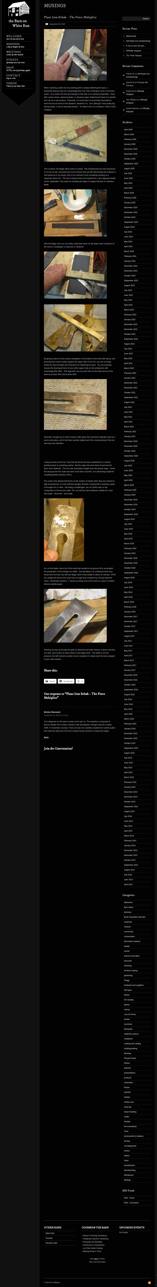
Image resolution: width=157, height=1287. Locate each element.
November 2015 (130, 738)
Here (96, 1259)
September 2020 (131, 456)
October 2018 (129, 568)
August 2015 (129, 753)
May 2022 (128, 358)
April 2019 (128, 539)
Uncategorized (130, 1146)
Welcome (15, 37)
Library (127, 1009)
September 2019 (131, 514)
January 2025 (129, 203)
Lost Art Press (130, 1014)
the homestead (130, 1126)
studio (126, 1117)
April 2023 (128, 305)
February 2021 (130, 431)
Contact (13, 76)
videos (127, 1156)
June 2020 (128, 470)
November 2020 (130, 446)
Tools (126, 1131)
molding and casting (132, 1044)
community (128, 932)
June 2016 (128, 704)
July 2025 (128, 173)
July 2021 (128, 407)
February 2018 (130, 607)
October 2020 (129, 451)
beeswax (127, 912)
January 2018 (129, 612)
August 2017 (129, 636)
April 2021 (128, 422)
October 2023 (129, 276)
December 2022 (130, 324)
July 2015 (128, 758)
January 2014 (129, 845)
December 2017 (130, 617)
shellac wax (129, 1102)
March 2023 (129, 310)
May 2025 (128, 183)
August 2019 (129, 519)
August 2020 (129, 461)
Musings (15, 45)
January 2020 (129, 495)
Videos (15, 84)
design (127, 946)
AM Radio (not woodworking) (138, 41)
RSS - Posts (129, 1198)
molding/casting (130, 1048)
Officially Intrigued (133, 51)
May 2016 (128, 709)
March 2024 (129, 251)
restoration (128, 1083)
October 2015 (129, 743)
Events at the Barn (132, 956)
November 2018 (130, 563)
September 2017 (131, 631)
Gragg (126, 980)
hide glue (128, 990)
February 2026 (130, 139)
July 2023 (128, 290)
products (127, 1078)
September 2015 (131, 748)
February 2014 (130, 841)
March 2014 (129, 836)
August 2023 (129, 285)
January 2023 (129, 319)
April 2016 (128, 714)
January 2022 (129, 378)
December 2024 (130, 207)
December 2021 (130, 383)
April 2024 (128, 246)
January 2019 (129, 553)
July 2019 (128, 524)
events (127, 951)
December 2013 (130, 850)
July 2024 (128, 232)
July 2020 (128, 466)
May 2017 (128, 651)
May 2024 (128, 242)
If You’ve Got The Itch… (136, 46)
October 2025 (129, 159)
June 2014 (128, 821)
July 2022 (128, 349)
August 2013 (129, 870)
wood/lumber (129, 1165)
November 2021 (130, 388)
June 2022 (128, 354)
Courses (49, 1238)
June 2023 (128, 295)
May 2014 (128, 826)
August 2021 (129, 402)
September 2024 (131, 222)
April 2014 (128, 831)
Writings (14, 53)
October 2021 (129, 393)
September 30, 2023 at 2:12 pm (56, 715)
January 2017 (129, 670)
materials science (131, 1034)
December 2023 (130, 266)
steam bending (130, 1112)
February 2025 (130, 198)
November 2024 (130, 212)
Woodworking (129, 1170)
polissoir (127, 1068)
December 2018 (130, 558)
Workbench (128, 1175)
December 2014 (130, 792)
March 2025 (129, 193)
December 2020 (130, 441)
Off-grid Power (130, 1058)
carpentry (128, 922)
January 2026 (129, 144)
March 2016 (129, 719)
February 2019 (130, 548)
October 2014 (129, 802)
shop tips (128, 1107)
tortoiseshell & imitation (133, 1136)
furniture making (131, 970)
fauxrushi (128, 961)
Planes (127, 1063)
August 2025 (129, 168)
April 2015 (128, 772)
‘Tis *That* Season (134, 56)
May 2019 (128, 534)
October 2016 (129, 685)
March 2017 (129, 660)
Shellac (127, 1097)
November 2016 (130, 680)
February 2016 (130, 724)
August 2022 (129, 344)
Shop (18, 69)
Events (15, 61)
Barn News (128, 907)
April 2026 (128, 130)
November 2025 (130, 154)
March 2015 (129, 777)
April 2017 (128, 655)
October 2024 (129, 217)
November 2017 (130, 621)
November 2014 (130, 797)
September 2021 (131, 397)
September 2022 (131, 339)
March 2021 (129, 427)
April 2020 (128, 480)
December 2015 (130, 733)
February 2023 (130, 315)
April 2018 (128, 597)
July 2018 (128, 582)
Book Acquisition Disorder (135, 917)
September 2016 (131, 690)
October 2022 (129, 334)
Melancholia (131, 36)
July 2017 (128, 641)
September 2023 (131, 280)
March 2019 (129, 543)
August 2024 (129, 227)
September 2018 (131, 573)
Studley (127, 1121)
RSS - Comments (131, 1203)
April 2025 (128, 188)
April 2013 (128, 884)
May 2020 (128, 475)
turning (127, 1141)
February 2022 (130, 373)
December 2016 (130, 675)
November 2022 (130, 329)
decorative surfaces (132, 941)
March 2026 (129, 134)
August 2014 (129, 811)
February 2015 (130, 782)
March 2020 (129, 485)
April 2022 (128, 363)
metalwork (128, 1039)
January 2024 (129, 261)
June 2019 (128, 529)
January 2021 (129, 436)
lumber (127, 1019)
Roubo (127, 1087)
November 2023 (130, 271)
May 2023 (128, 300)
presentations (129, 1073)
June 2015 (128, 763)
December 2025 (130, 149)
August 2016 (129, 694)
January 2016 (129, 729)
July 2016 (128, 699)
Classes (127, 927)
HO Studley (129, 1000)
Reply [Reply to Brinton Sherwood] (46, 737)
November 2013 (130, 855)
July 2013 (128, 875)
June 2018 (128, 587)
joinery (127, 1005)
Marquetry (128, 1029)
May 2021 (128, 417)
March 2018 (129, 602)
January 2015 (129, 787)
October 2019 (129, 509)
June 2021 (128, 412)
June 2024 (128, 237)
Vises (126, 1160)
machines (128, 1024)
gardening (128, 975)
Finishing (128, 966)
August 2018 (129, 578)
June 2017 (128, 646)
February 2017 (130, 665)
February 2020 (130, 490)
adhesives (128, 902)
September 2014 (131, 806)
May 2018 (128, 592)
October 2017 (129, 626)
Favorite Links (51, 1243)
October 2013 (129, 860)
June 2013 (128, 880)
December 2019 (130, 500)
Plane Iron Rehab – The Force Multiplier (70, 17)
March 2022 (129, 368)
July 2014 (128, 816)
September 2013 (131, 865)
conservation (129, 936)
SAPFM (127, 1092)
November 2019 (130, 505)
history (127, 995)
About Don (50, 1233)
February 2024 (130, 256)
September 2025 (131, 164)
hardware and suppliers (134, 985)
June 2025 (128, 178)
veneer (127, 1151)
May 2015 (128, 768)
